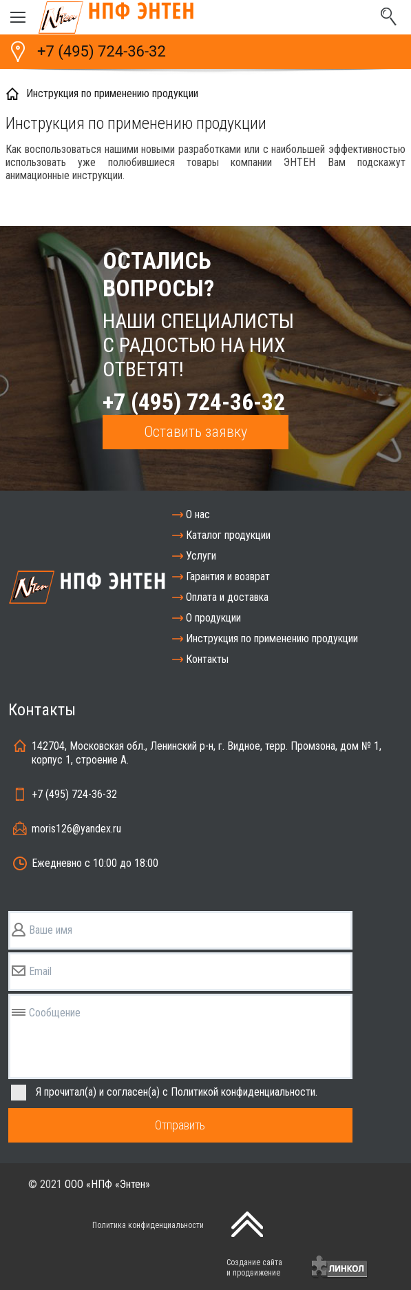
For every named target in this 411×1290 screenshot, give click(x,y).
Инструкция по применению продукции (272, 638)
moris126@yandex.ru (76, 828)
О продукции (213, 617)
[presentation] (129, 1266)
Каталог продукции (228, 535)
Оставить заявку (195, 431)
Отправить (180, 1125)
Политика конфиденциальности (148, 1225)
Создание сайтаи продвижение (254, 1268)
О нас (198, 514)
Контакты (207, 659)
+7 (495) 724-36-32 (101, 51)
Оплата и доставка (227, 597)
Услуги (201, 555)
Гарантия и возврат (228, 576)
